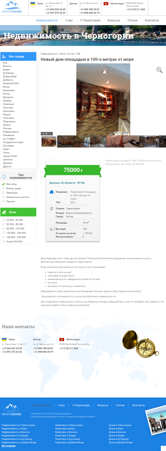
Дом (62, 53)
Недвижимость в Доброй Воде (19, 442)
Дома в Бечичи (117, 432)
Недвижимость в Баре (14, 428)
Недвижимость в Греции (14, 259)
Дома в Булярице (119, 438)
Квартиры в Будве (65, 435)
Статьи (132, 20)
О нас (69, 20)
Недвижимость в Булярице (17, 438)
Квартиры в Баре (65, 428)
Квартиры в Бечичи (66, 432)
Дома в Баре (116, 428)
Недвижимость (47, 20)
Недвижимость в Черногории (18, 425)
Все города (16, 56)
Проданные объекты (12, 249)
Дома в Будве (116, 435)
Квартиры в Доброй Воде (69, 442)
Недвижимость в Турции (14, 263)
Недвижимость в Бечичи (16, 432)
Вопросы (114, 20)
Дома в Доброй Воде (120, 442)
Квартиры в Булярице (67, 438)
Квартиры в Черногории (69, 425)
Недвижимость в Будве (15, 435)
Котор (70, 53)
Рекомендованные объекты (16, 253)
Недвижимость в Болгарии (15, 256)
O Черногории (90, 20)
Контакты (152, 20)
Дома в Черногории (120, 425)
